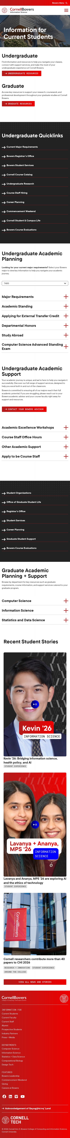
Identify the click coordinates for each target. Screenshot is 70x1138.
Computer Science (16, 601)
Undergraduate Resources (23, 73)
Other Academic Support (21, 446)
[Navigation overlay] (66, 10)
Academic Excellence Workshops (28, 427)
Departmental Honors (19, 325)
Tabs (6, 283)
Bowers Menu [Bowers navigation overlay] (58, 3)
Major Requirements (18, 296)
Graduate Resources (20, 103)
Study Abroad (12, 335)
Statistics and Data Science (23, 620)
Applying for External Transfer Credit (30, 316)
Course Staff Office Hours (22, 437)
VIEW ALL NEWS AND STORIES (35, 981)
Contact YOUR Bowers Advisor (26, 409)
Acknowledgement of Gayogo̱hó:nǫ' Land (28, 1108)
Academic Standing (17, 306)
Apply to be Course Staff (21, 456)
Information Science (18, 610)
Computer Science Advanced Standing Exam (32, 346)
